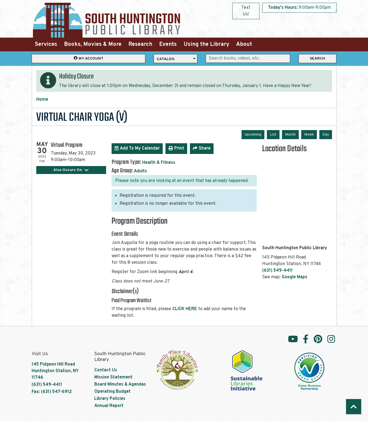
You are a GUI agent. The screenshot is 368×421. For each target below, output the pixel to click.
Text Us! (245, 11)
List (273, 134)
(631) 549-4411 (277, 270)
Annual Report (108, 406)
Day (325, 134)
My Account (88, 58)
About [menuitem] (244, 44)
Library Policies (109, 399)
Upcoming (253, 134)
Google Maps (294, 277)
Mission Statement (113, 377)
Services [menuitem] (46, 44)
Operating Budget (112, 391)
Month (290, 134)
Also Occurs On (71, 170)
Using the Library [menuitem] (206, 44)
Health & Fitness (158, 162)
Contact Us (105, 370)
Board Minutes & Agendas (120, 384)
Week (309, 134)
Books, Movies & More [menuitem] (92, 44)
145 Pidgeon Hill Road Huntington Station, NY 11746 (55, 371)
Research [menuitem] (140, 44)
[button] (299, 8)
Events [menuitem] (168, 44)
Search (317, 58)
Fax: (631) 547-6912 (52, 392)
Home (42, 99)
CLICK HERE (184, 309)
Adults (140, 171)
